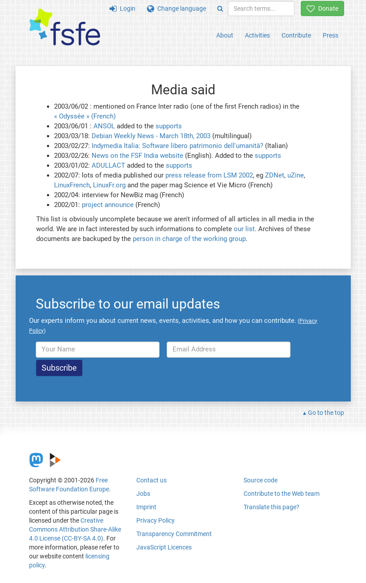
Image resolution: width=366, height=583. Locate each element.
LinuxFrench (72, 185)
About (224, 35)
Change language (176, 8)
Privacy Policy (155, 520)
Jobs (143, 493)
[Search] (220, 8)
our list (244, 229)
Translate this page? (271, 507)
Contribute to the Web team (282, 493)
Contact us (151, 480)
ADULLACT (108, 165)
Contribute (296, 35)
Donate (322, 8)
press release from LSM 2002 (209, 175)
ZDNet (274, 175)
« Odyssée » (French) (85, 116)
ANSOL (104, 126)
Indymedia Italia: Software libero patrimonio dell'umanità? (177, 146)
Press (330, 35)
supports (169, 126)
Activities (257, 35)
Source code (261, 480)
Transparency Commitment (174, 533)
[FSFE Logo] (64, 27)
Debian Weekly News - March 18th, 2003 (151, 136)
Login (122, 8)
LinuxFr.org (109, 185)
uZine (295, 175)
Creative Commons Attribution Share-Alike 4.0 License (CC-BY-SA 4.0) (75, 529)
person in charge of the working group (189, 239)
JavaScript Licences (164, 547)
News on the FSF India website (137, 156)
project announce (108, 205)
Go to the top (326, 412)
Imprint (146, 507)
